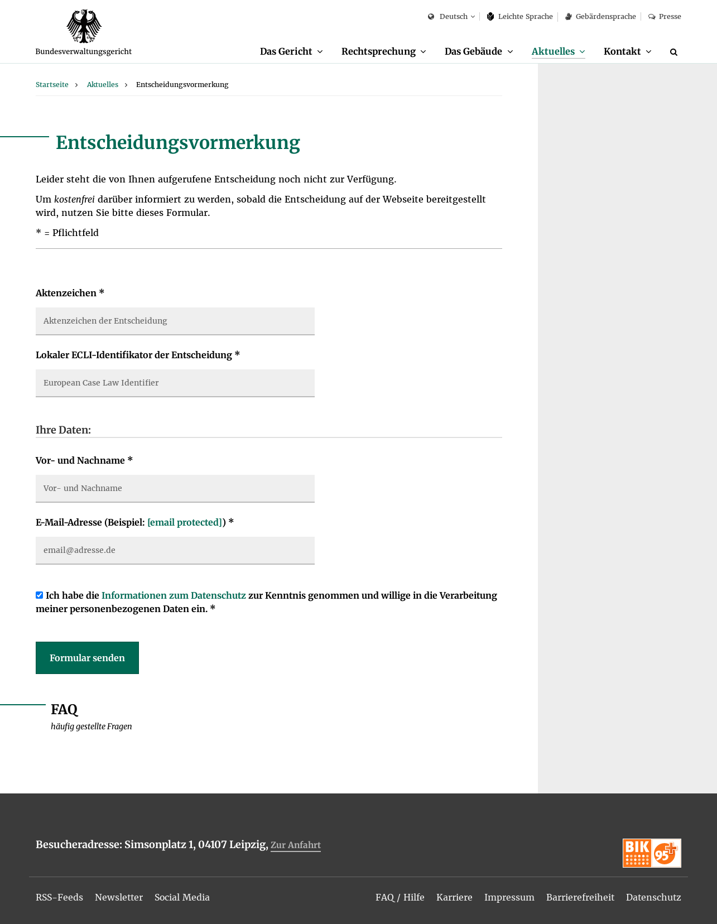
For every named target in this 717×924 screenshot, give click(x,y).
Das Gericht (285, 51)
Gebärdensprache (600, 16)
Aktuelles (553, 51)
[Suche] (675, 52)
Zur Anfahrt (296, 845)
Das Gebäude (473, 51)
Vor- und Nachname (84, 460)
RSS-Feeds (60, 897)
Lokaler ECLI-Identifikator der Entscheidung (138, 355)
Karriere (453, 897)
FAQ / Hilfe (398, 897)
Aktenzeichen (70, 293)
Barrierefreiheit (579, 897)
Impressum (508, 897)
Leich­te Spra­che (520, 16)
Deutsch (448, 17)
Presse (664, 16)
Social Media (185, 897)
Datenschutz (653, 897)
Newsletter (120, 897)
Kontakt (622, 51)
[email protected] (184, 522)
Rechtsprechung (378, 51)
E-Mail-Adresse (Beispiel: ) (135, 522)
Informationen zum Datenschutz (174, 595)
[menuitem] (290, 52)
